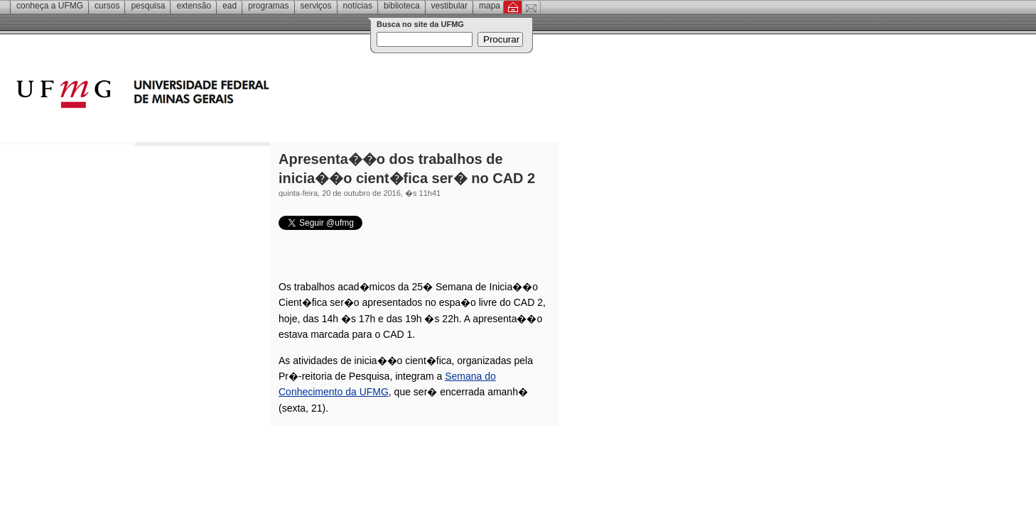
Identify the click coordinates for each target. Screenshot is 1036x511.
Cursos (107, 6)
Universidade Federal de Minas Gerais (224, 96)
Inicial (512, 7)
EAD (229, 6)
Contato (531, 7)
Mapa (489, 6)
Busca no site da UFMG (420, 24)
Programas (268, 6)
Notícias (357, 6)
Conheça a (49, 6)
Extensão (193, 6)
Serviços (316, 6)
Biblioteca (402, 6)
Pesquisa (148, 6)
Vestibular (449, 6)
